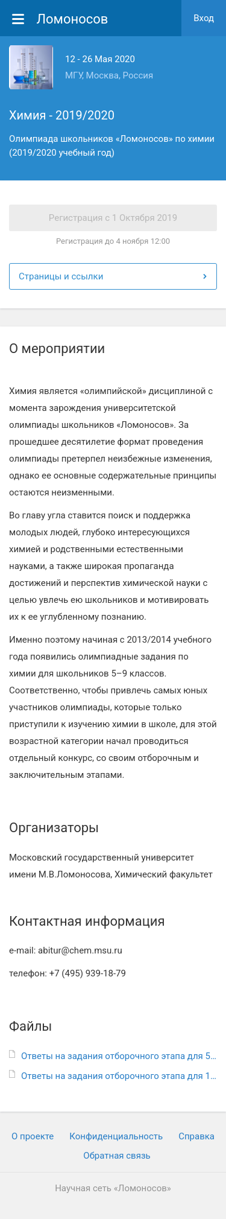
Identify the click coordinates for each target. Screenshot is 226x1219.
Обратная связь (116, 1155)
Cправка (196, 1136)
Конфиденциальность (116, 1136)
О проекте (32, 1136)
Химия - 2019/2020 (62, 115)
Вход (203, 18)
